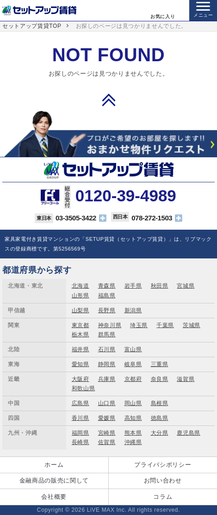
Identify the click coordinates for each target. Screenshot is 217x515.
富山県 (133, 349)
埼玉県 (139, 325)
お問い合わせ (163, 480)
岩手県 (133, 286)
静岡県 (107, 364)
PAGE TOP (109, 99)
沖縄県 (133, 442)
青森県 (107, 286)
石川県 (107, 349)
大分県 (159, 433)
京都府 (133, 379)
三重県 (159, 364)
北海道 (80, 286)
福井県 (80, 349)
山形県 (80, 295)
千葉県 (165, 325)
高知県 (133, 418)
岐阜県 (133, 364)
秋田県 (159, 286)
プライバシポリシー (162, 464)
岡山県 (133, 403)
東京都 (80, 325)
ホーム (53, 464)
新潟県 (133, 310)
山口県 (107, 403)
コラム (162, 496)
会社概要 (54, 496)
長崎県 (80, 442)
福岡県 (80, 433)
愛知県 (80, 364)
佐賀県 (107, 442)
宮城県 (185, 286)
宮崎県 (107, 433)
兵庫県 (107, 379)
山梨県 (80, 310)
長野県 (107, 310)
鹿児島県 (188, 433)
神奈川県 (110, 325)
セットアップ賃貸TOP (32, 26)
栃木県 (80, 334)
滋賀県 (185, 379)
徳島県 (159, 418)
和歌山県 (83, 388)
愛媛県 (107, 418)
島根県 (159, 403)
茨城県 (191, 325)
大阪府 (80, 379)
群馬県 (107, 334)
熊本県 (133, 433)
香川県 (80, 418)
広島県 (80, 403)
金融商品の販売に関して (54, 480)
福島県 (107, 295)
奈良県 (159, 379)
